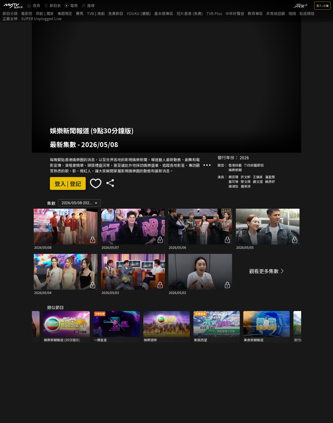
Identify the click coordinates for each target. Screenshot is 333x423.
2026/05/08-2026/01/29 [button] (81, 203)
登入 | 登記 (68, 183)
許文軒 (246, 176)
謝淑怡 (233, 186)
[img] (12, 5)
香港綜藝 (235, 165)
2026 (244, 157)
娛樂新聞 (235, 169)
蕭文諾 (258, 181)
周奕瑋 (233, 176)
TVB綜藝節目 (254, 165)
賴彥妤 (270, 181)
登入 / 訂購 (322, 5)
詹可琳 (233, 181)
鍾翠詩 (246, 186)
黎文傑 (246, 181)
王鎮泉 (258, 176)
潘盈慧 (270, 176)
